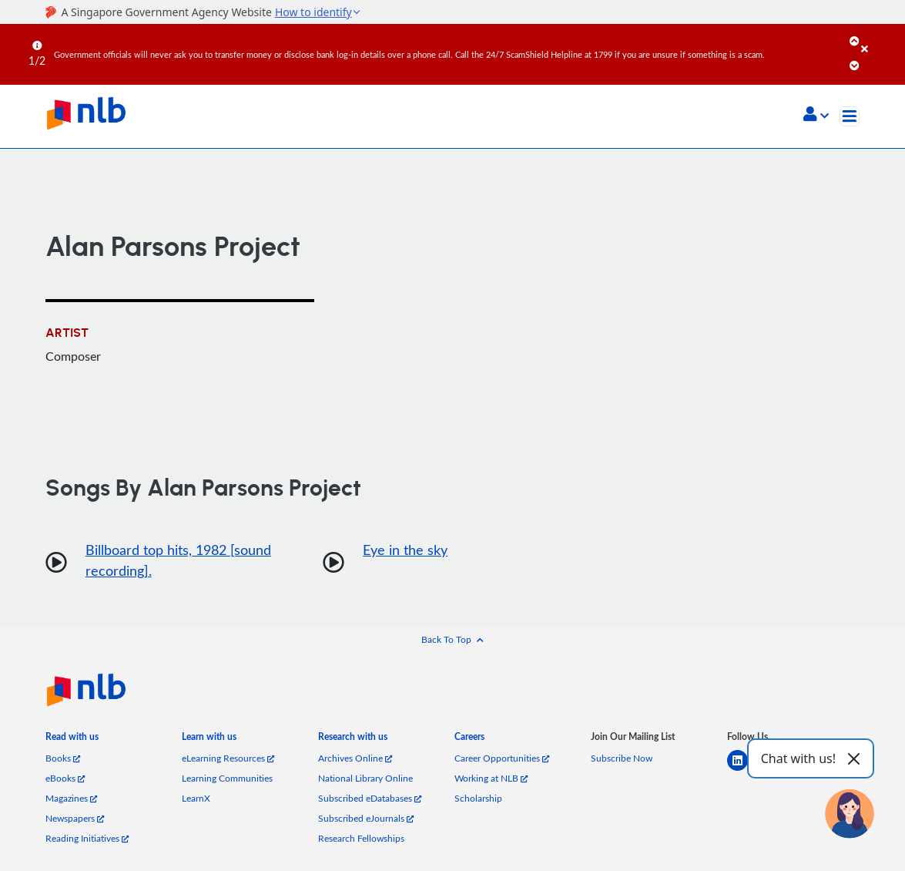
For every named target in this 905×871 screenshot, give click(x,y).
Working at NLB (491, 778)
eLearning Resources (228, 758)
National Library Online (365, 778)
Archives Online (355, 758)
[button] (816, 115)
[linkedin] (743, 769)
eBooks (65, 778)
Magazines (71, 798)
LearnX (196, 798)
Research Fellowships (361, 838)
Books (62, 758)
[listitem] (72, 740)
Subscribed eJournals (366, 818)
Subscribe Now (621, 758)
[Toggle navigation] (850, 116)
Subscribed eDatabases (369, 798)
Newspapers (74, 818)
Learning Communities (227, 778)
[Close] (880, 37)
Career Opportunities (501, 758)
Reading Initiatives (87, 838)
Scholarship (478, 798)
